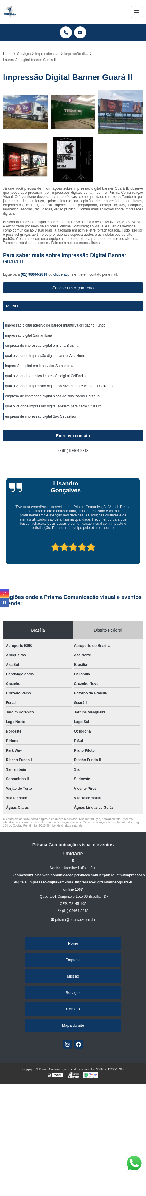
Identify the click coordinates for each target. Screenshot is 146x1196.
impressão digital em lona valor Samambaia (39, 366)
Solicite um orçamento (73, 287)
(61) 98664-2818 (34, 274)
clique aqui (61, 274)
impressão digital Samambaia (28, 335)
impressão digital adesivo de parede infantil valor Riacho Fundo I (56, 325)
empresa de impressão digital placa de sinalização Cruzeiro (52, 396)
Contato (73, 1009)
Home (73, 943)
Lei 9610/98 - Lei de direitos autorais (58, 825)
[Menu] (136, 12)
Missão (73, 976)
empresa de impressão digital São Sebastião (40, 416)
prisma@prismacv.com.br (73, 920)
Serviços (73, 992)
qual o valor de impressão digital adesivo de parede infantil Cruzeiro (59, 386)
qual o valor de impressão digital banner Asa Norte (45, 356)
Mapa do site (73, 1025)
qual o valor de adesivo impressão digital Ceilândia (45, 376)
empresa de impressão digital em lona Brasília (41, 346)
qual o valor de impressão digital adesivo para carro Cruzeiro (53, 406)
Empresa (73, 960)
